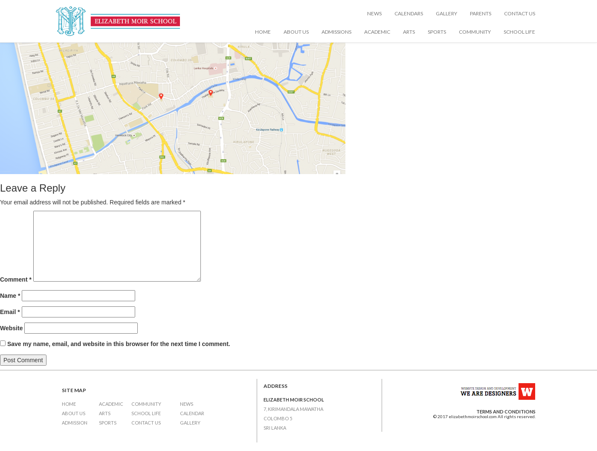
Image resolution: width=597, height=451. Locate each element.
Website (11, 328)
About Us (296, 32)
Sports (437, 32)
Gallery (446, 13)
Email (10, 311)
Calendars (408, 13)
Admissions (336, 32)
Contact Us (519, 13)
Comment (16, 279)
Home (263, 32)
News (374, 13)
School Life (519, 32)
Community (475, 32)
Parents (480, 13)
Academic (377, 32)
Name (10, 295)
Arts (409, 32)
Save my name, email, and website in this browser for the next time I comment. (118, 343)
